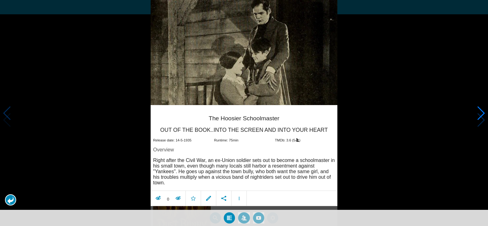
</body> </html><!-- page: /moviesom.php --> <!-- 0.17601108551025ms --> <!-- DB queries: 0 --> (244, 113)
